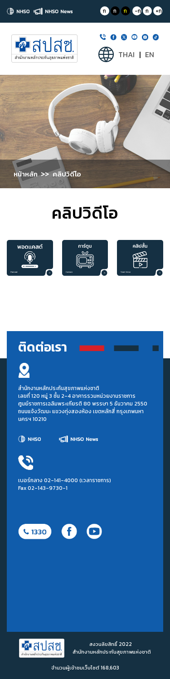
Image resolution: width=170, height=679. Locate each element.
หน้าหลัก (26, 174)
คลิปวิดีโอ (67, 174)
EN (149, 54)
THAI (126, 54)
